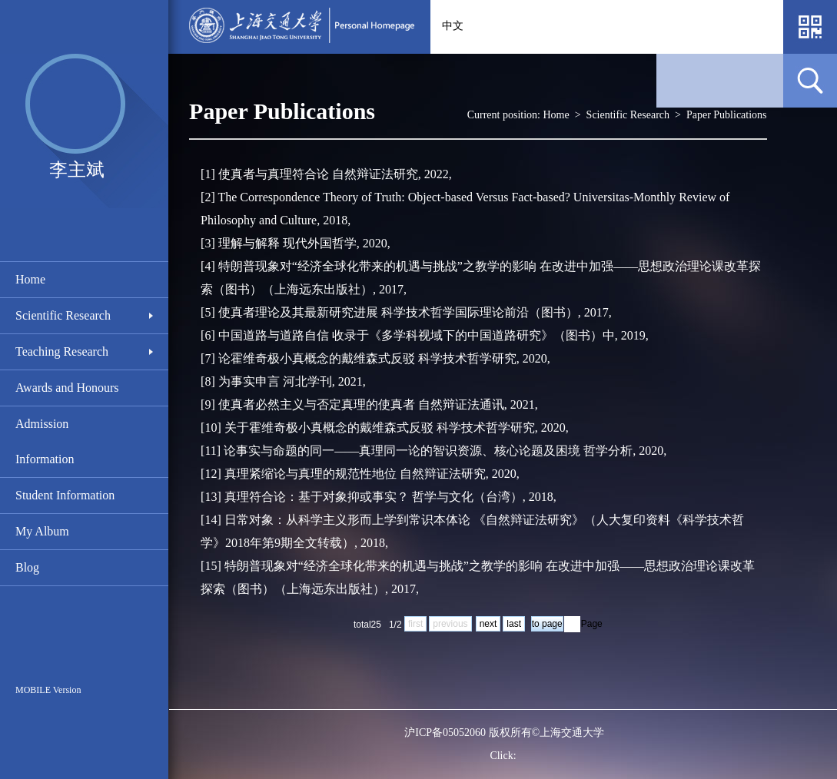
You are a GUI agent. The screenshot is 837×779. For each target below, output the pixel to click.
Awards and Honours (67, 387)
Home (30, 279)
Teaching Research (61, 351)
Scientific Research (63, 315)
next (488, 623)
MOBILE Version (48, 690)
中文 (452, 25)
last (514, 623)
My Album (42, 531)
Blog (27, 567)
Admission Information (44, 441)
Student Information (65, 495)
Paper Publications (726, 115)
